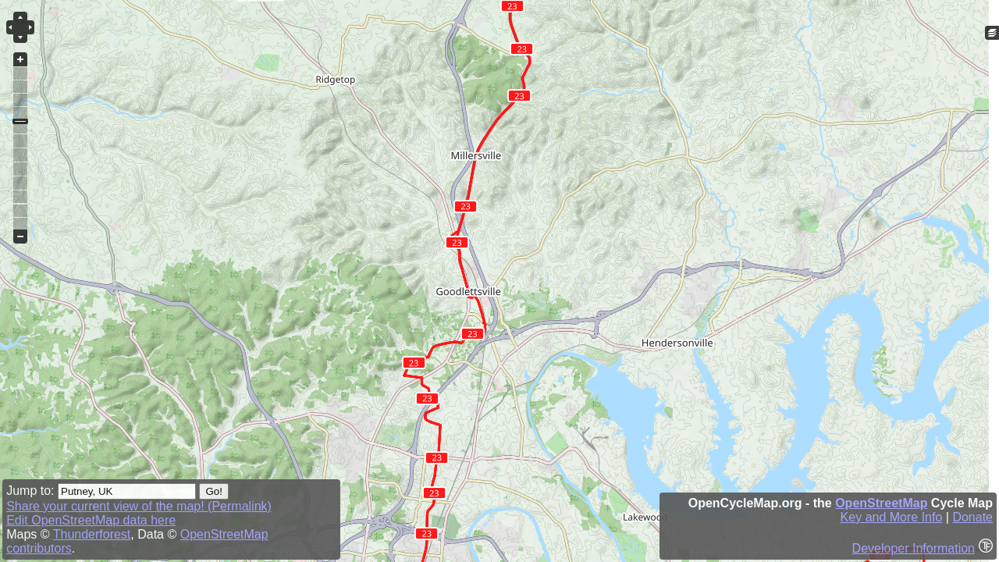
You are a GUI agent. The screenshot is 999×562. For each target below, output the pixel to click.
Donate (972, 517)
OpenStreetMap (881, 503)
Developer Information (913, 548)
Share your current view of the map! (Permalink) (139, 506)
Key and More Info (892, 517)
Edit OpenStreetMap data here (91, 520)
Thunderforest (92, 534)
